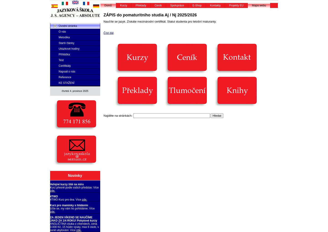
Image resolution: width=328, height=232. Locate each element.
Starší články (66, 43)
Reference (65, 77)
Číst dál (109, 33)
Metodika (64, 37)
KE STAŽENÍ (66, 83)
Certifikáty (65, 65)
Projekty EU (236, 5)
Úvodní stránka (68, 26)
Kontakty (215, 5)
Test (61, 60)
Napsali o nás (67, 71)
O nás (62, 31)
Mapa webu (259, 5)
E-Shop (197, 5)
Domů (108, 5)
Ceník (158, 5)
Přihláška (64, 54)
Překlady (141, 5)
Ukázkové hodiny (69, 48)
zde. (52, 190)
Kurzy (123, 5)
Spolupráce (177, 5)
